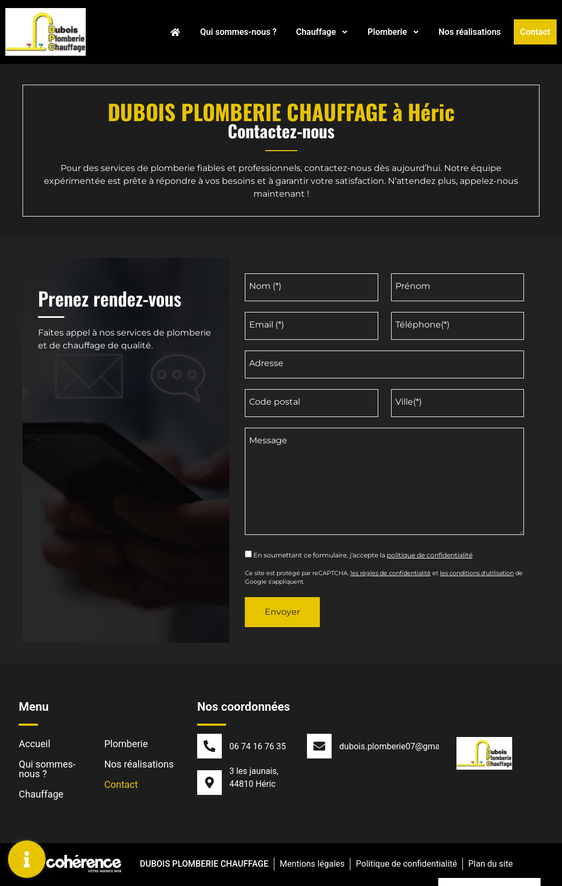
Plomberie (393, 32)
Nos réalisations (470, 32)
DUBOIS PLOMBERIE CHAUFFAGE (203, 865)
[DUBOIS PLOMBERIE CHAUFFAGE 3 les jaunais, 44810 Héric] (126, 494)
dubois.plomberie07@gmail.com (401, 746)
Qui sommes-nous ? (238, 32)
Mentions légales (311, 865)
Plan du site (491, 865)
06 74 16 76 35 (257, 746)
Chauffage (322, 32)
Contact (535, 32)
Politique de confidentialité (406, 865)
